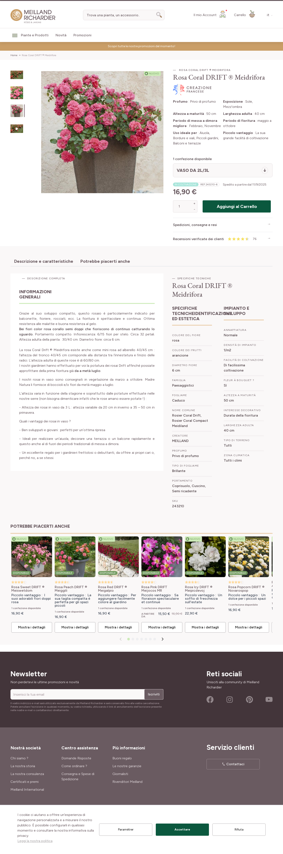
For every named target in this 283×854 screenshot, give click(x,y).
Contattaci (235, 764)
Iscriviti (154, 694)
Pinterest (249, 699)
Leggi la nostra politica (35, 841)
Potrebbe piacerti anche (105, 261)
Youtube (269, 699)
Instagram (229, 699)
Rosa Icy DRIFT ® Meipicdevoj (198, 588)
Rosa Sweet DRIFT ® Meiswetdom (27, 588)
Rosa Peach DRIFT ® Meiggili (71, 588)
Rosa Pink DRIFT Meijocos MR (154, 588)
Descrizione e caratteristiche (43, 261)
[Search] (159, 15)
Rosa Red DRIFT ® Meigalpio (112, 588)
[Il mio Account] (210, 14)
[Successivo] (162, 639)
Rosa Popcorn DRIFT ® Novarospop (246, 588)
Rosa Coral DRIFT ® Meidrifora (39, 55)
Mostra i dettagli (31, 627)
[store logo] (33, 16)
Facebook (210, 699)
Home (13, 55)
